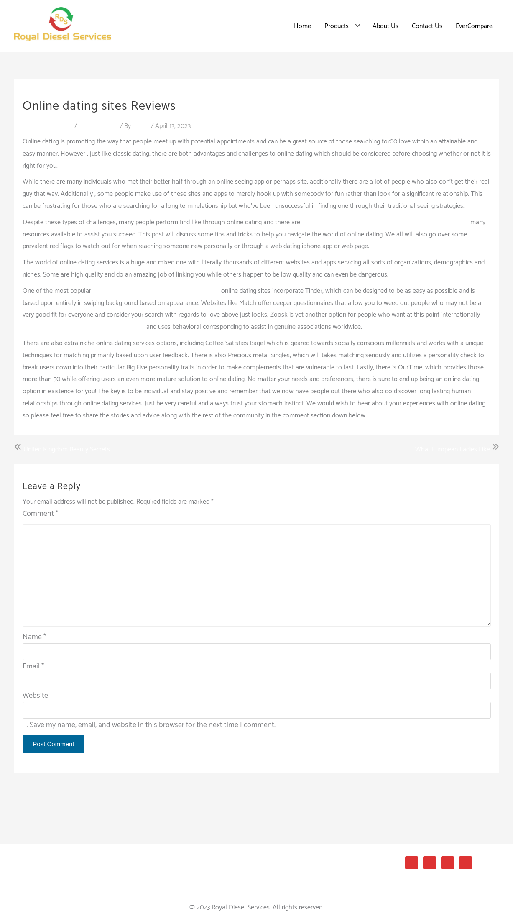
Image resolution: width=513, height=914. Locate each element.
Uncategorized (98, 126)
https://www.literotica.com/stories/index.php (84, 327)
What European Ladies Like (452, 449)
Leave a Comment (48, 126)
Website (35, 695)
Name (34, 637)
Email (33, 666)
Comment (40, 513)
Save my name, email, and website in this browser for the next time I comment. (153, 725)
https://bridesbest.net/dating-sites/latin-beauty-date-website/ (385, 222)
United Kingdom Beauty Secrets (66, 449)
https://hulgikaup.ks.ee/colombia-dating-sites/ (156, 291)
